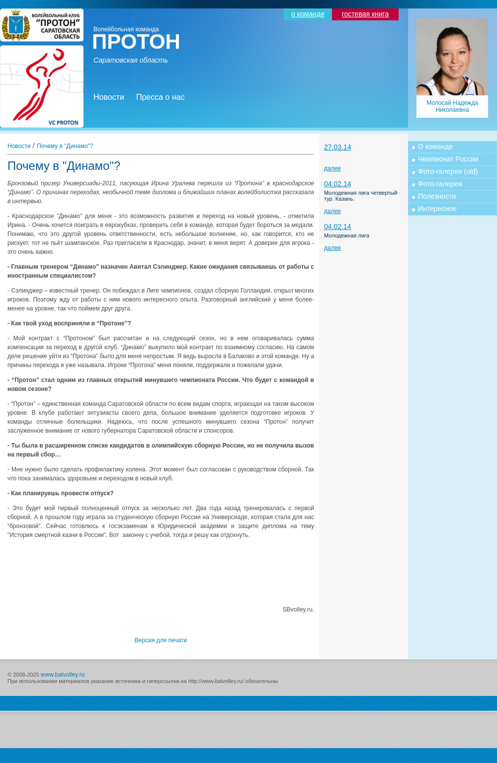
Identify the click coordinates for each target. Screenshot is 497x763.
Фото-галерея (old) (448, 171)
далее (332, 168)
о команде (308, 14)
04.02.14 (337, 184)
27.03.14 (337, 147)
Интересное (437, 209)
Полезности (437, 196)
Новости (108, 97)
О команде (435, 147)
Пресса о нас (160, 97)
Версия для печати (161, 640)
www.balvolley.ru (62, 674)
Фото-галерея (440, 184)
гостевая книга (365, 14)
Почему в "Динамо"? (65, 146)
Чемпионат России (448, 159)
